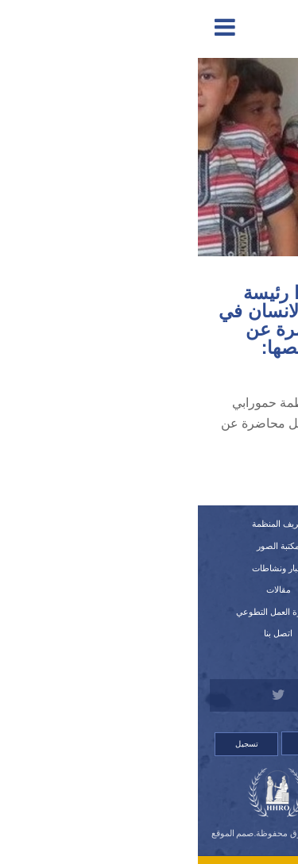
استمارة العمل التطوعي (80, 611)
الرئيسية (217, 523)
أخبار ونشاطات (80, 568)
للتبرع (217, 655)
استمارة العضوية (217, 611)
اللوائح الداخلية (217, 589)
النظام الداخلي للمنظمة (218, 568)
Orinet (148, 843)
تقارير (217, 546)
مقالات (80, 589)
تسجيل (48, 743)
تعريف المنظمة (80, 523)
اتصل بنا (80, 633)
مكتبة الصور (80, 546)
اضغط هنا (188, 479)
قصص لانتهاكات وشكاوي (217, 633)
